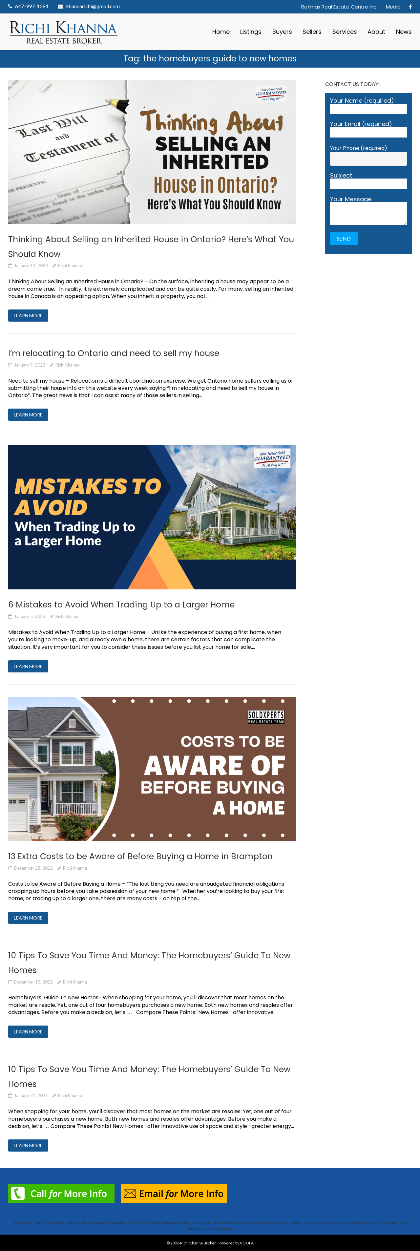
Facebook (410, 7)
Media (393, 6)
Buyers (282, 32)
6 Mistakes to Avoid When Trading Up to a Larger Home (121, 604)
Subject (368, 181)
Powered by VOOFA (236, 1242)
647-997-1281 (32, 6)
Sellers (312, 32)
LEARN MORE (28, 315)
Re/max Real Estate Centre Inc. (339, 6)
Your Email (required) (368, 129)
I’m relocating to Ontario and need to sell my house (113, 353)
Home (221, 32)
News (404, 32)
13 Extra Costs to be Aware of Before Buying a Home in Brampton (140, 856)
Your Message (368, 210)
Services (344, 32)
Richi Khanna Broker (198, 1242)
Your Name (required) (368, 106)
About (376, 32)
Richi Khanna (70, 265)
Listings (251, 32)
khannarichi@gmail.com (93, 6)
